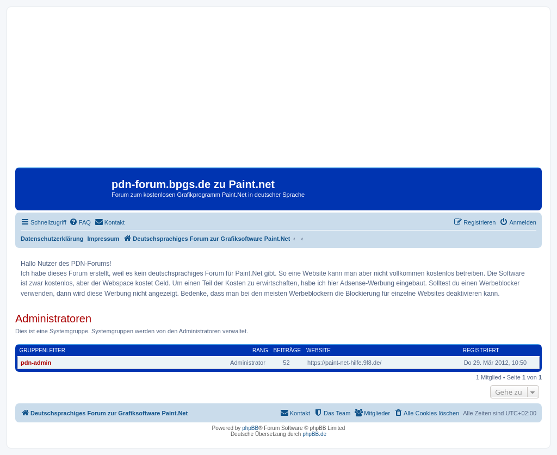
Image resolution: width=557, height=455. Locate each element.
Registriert (481, 350)
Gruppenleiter (42, 350)
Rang (260, 350)
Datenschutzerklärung (52, 238)
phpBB (250, 428)
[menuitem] (80, 222)
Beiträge (287, 350)
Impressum (104, 238)
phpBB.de (314, 434)
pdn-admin (36, 362)
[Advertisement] (278, 91)
